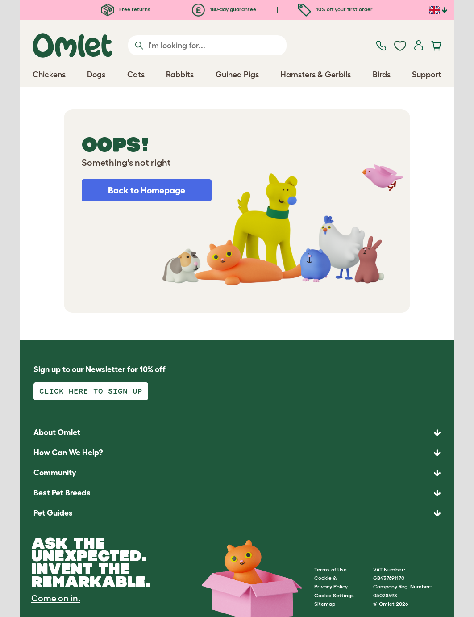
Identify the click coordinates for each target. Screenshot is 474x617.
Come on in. (55, 598)
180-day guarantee (224, 9)
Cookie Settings (334, 595)
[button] (237, 513)
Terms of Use (330, 569)
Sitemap (324, 604)
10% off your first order (335, 9)
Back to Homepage (146, 190)
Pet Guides (53, 512)
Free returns (125, 9)
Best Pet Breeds (62, 492)
